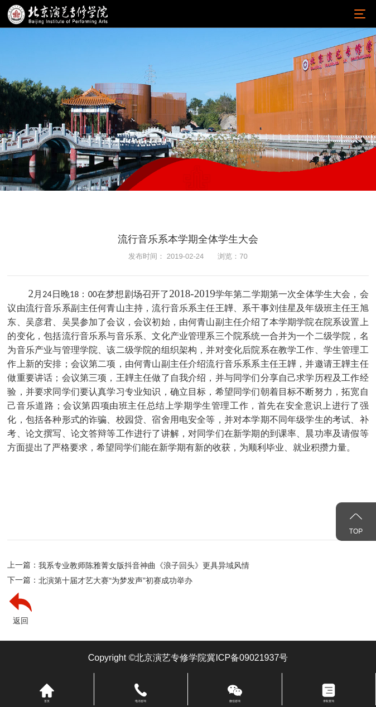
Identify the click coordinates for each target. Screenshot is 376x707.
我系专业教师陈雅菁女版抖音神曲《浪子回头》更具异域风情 (143, 565)
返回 (20, 620)
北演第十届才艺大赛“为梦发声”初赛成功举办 (115, 580)
